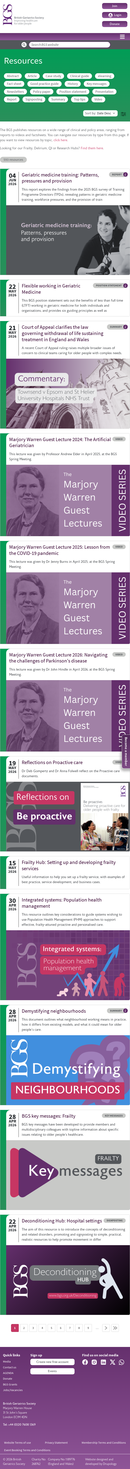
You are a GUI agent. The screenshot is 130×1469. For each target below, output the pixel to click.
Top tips (79, 99)
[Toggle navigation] (122, 36)
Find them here (92, 148)
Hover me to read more (125, 174)
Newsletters (15, 91)
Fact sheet (14, 84)
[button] (123, 114)
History (73, 84)
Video (98, 99)
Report (11, 99)
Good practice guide (44, 84)
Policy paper (41, 91)
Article (32, 76)
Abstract (13, 76)
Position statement (72, 91)
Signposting (33, 99)
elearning (104, 76)
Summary (58, 99)
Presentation (104, 91)
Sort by (90, 113)
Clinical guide (79, 76)
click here (60, 140)
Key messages (97, 84)
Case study (53, 76)
